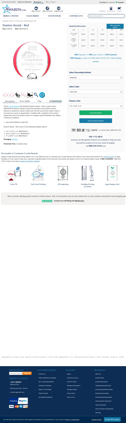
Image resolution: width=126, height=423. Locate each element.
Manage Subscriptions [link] (73, 385)
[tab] (9, 101)
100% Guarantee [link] (47, 378)
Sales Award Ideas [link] (100, 405)
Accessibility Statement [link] (45, 397)
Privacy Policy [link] (71, 393)
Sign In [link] (69, 374)
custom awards (108, 157)
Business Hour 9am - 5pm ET (19, 388)
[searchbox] (106, 16)
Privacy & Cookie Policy (72, 419)
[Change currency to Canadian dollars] (104, 8)
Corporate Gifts (76, 16)
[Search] (122, 16)
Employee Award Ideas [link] (102, 393)
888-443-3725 (15, 383)
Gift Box (15, 139)
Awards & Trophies (11, 16)
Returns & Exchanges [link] (45, 389)
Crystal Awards (14, 106)
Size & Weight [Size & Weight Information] (25, 101)
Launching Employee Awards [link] (104, 389)
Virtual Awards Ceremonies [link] (103, 401)
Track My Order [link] (43, 393)
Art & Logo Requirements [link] (46, 382)
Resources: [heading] (99, 370)
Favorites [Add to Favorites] (57, 101)
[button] (9, 2)
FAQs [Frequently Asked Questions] (39, 101)
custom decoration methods (30, 161)
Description (10, 101)
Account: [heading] (70, 370)
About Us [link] (98, 374)
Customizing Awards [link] (101, 382)
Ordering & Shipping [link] (45, 385)
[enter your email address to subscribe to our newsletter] (16, 373)
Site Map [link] (98, 412)
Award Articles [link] (99, 378)
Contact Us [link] (42, 374)
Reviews (79, 201)
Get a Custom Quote (115, 26)
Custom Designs (54, 16)
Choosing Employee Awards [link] (103, 397)
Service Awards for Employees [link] (104, 409)
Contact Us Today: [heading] (18, 378)
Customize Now (96, 113)
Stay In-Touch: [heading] (16, 370)
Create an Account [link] (72, 378)
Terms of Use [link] (71, 397)
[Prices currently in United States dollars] (100, 8)
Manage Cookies (97, 419)
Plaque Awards (32, 16)
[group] (102, 8)
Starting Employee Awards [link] (103, 385)
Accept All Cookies (112, 419)
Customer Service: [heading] (46, 370)
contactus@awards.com (17, 392)
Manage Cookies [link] (72, 389)
